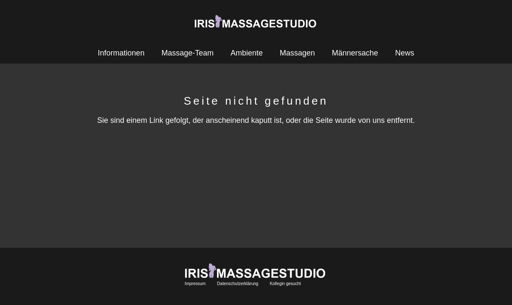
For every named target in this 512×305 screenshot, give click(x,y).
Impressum (195, 283)
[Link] (256, 21)
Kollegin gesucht (285, 283)
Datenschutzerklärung (237, 283)
